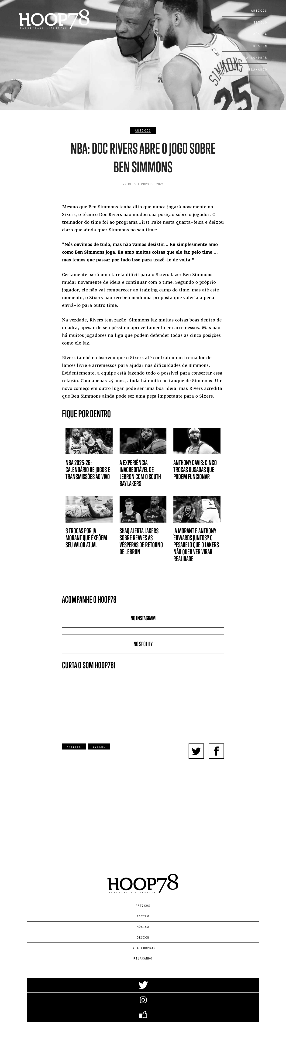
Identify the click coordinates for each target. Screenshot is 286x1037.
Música (260, 34)
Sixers (99, 746)
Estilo (260, 22)
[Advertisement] (143, 800)
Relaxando (256, 69)
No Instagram (143, 618)
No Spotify (143, 644)
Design (260, 46)
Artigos (259, 10)
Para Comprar (253, 57)
